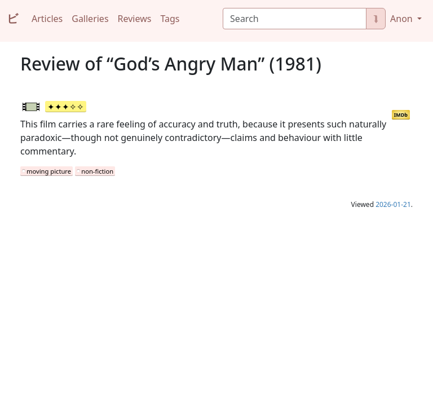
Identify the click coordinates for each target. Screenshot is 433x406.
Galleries (90, 18)
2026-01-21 (393, 204)
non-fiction (97, 171)
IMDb (401, 114)
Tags (169, 18)
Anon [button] (402, 18)
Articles (47, 18)
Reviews (135, 18)
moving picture (48, 171)
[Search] (294, 18)
